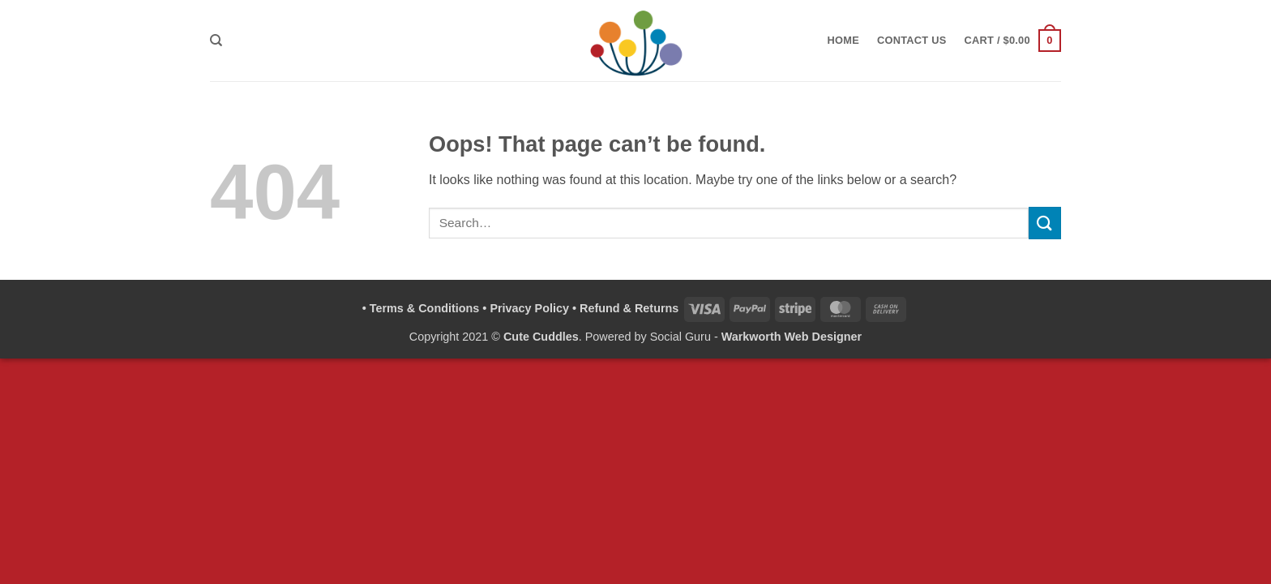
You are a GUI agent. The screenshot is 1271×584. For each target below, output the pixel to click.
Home (843, 40)
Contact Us (912, 40)
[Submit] (1045, 222)
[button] (1013, 40)
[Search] (216, 40)
